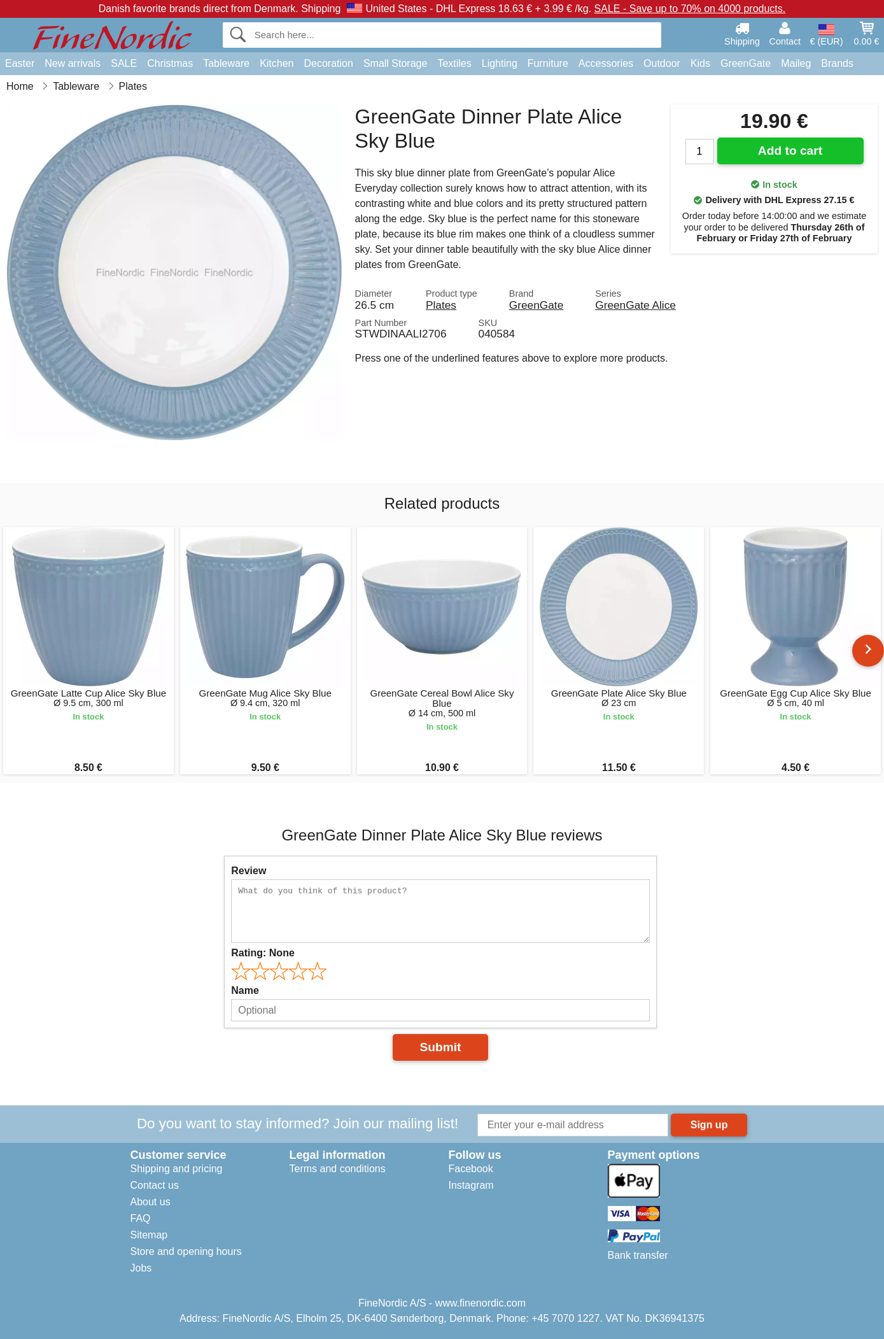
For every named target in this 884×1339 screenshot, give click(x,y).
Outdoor (661, 63)
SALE (124, 63)
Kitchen (276, 63)
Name (245, 990)
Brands (837, 63)
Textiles (454, 63)
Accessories (606, 63)
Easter (19, 63)
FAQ (140, 1218)
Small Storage (395, 63)
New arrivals (73, 63)
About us (150, 1201)
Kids (700, 63)
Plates (441, 305)
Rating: (263, 952)
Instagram (471, 1185)
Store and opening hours (186, 1251)
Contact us (154, 1185)
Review (248, 870)
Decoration (328, 63)
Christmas (170, 63)
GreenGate (745, 63)
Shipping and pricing (176, 1168)
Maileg (796, 63)
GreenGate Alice (635, 305)
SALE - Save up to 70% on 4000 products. (690, 8)
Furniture (548, 63)
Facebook (471, 1168)
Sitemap (149, 1234)
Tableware (226, 63)
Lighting (499, 63)
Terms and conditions (338, 1168)
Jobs (141, 1268)
